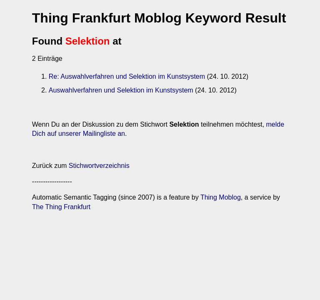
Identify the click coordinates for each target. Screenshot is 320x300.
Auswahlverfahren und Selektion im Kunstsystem (121, 90)
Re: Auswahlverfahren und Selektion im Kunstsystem (127, 76)
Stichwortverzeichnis (99, 165)
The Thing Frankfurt (61, 206)
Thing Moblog (220, 197)
